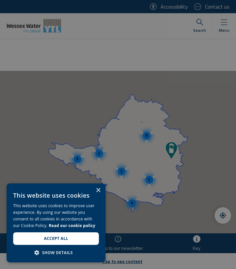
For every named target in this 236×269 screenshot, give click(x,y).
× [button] (98, 190)
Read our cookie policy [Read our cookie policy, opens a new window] (72, 225)
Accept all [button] (56, 238)
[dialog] (56, 222)
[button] (56, 252)
